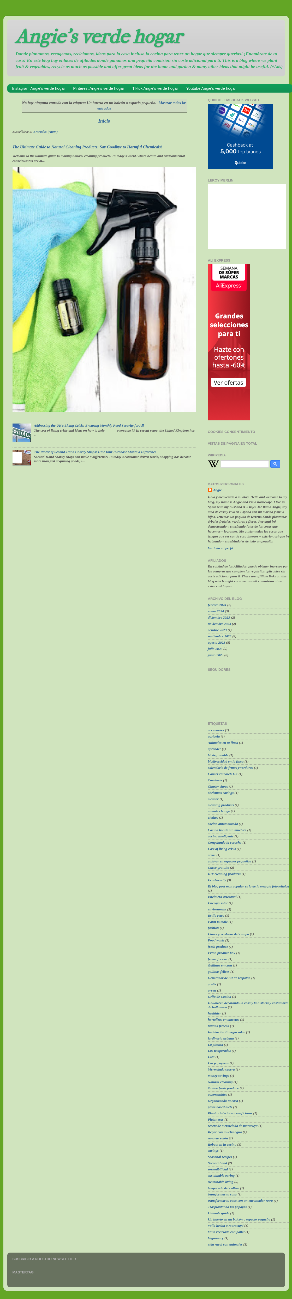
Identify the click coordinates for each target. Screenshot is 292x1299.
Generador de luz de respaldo (229, 978)
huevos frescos (218, 1026)
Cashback (215, 780)
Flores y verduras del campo (228, 934)
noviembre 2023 (219, 624)
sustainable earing (221, 1175)
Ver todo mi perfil (220, 548)
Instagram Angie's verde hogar (38, 88)
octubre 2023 (217, 630)
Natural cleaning (220, 1082)
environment (217, 909)
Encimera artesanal (222, 897)
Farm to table (218, 922)
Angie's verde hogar (98, 36)
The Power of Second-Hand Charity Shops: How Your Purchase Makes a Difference (95, 452)
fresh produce (218, 946)
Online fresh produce (223, 1088)
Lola (211, 1057)
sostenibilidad (218, 1169)
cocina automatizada (223, 824)
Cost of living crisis (222, 849)
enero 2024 (216, 611)
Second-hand (217, 1163)
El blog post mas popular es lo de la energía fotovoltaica (248, 886)
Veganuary (216, 1238)
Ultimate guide (218, 1213)
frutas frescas (218, 959)
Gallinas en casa (220, 965)
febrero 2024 (217, 605)
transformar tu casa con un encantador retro (240, 1201)
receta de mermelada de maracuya (233, 1126)
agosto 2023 (216, 642)
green (212, 990)
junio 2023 (216, 655)
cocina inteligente (221, 836)
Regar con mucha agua (225, 1132)
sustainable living (221, 1182)
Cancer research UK (223, 774)
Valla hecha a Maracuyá (225, 1226)
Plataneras (216, 1119)
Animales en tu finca (223, 743)
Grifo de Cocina (219, 997)
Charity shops (218, 786)
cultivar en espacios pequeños (229, 861)
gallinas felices (219, 972)
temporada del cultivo (223, 1188)
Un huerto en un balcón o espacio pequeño (239, 1219)
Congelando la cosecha (225, 842)
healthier (214, 1013)
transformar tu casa (222, 1194)
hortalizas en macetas (223, 1020)
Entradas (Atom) (45, 132)
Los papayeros (218, 1063)
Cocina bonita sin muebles (227, 830)
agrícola (214, 736)
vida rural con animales (225, 1244)
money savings (218, 1076)
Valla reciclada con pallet (226, 1232)
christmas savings (221, 793)
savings (213, 1150)
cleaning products (221, 805)
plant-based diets (220, 1107)
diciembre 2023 (219, 617)
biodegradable (218, 755)
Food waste (216, 940)
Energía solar (218, 903)
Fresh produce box (221, 953)
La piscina (215, 1045)
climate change (219, 811)
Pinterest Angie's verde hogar (98, 88)
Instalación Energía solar (226, 1032)
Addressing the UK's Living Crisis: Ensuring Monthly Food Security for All (89, 425)
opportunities (217, 1094)
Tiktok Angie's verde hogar (155, 88)
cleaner (213, 799)
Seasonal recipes (220, 1157)
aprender (214, 749)
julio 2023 (215, 649)
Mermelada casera (221, 1069)
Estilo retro (216, 915)
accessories (216, 730)
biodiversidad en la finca (226, 761)
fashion (213, 928)
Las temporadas (219, 1051)
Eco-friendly (217, 880)
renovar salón (218, 1138)
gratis (212, 984)
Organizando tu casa (223, 1101)
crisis (212, 855)
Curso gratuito (218, 867)
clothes (213, 817)
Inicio (104, 121)
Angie (217, 490)
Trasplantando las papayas (227, 1207)
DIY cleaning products (224, 874)
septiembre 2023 (219, 636)
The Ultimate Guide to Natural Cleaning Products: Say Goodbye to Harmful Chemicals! (88, 147)
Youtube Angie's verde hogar (211, 88)
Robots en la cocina (222, 1144)
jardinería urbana (221, 1038)
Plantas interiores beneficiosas (230, 1113)
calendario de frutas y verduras (230, 768)
